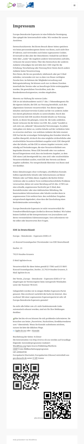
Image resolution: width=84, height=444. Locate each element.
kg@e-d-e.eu (21, 330)
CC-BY (35, 358)
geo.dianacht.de (20, 358)
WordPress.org (19, 346)
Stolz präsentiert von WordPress (25, 440)
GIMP (15, 349)
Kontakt (35, 330)
